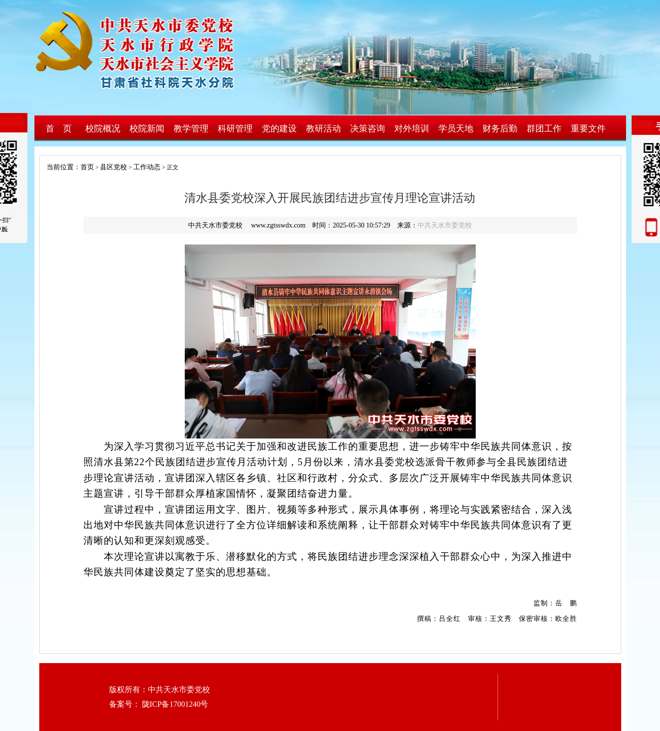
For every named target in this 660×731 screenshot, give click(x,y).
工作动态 (147, 167)
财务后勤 (500, 128)
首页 (87, 167)
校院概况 (102, 128)
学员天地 (455, 128)
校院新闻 (146, 128)
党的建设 (279, 128)
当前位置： (60, 167)
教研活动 (323, 128)
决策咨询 (367, 128)
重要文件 (588, 128)
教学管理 (191, 128)
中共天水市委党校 (445, 225)
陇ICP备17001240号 (174, 704)
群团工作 (544, 128)
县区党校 (113, 167)
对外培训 (411, 128)
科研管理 (235, 128)
